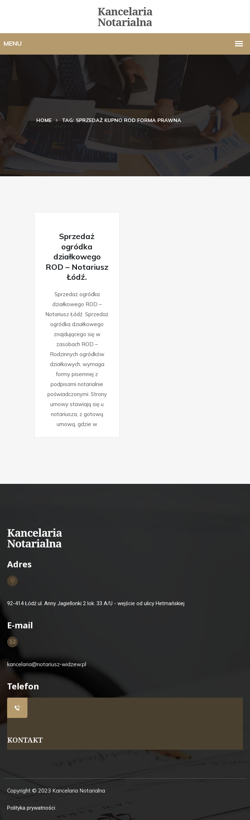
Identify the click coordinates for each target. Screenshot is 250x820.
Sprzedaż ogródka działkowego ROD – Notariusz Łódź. (77, 256)
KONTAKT (25, 740)
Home (44, 120)
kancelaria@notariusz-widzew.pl (46, 664)
